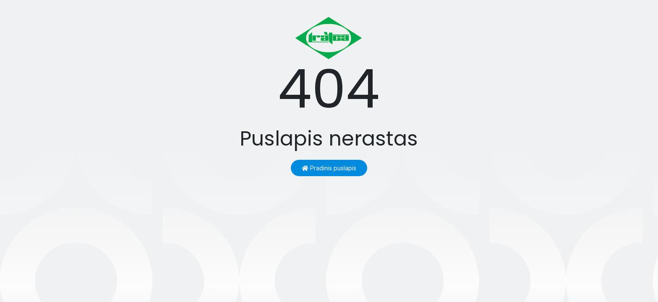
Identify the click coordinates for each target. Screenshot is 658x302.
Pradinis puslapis (329, 168)
